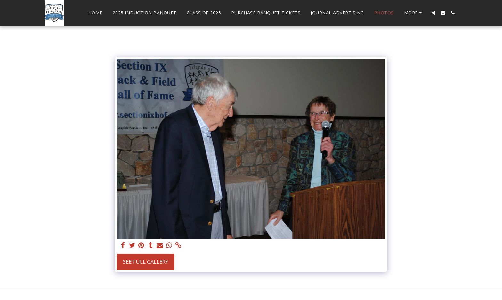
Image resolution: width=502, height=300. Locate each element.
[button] (433, 13)
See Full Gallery (145, 261)
